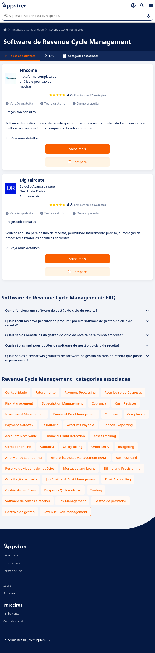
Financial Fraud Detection (65, 436)
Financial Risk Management (74, 414)
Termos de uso (12, 571)
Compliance (136, 414)
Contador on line (18, 446)
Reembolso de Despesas (123, 392)
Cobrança (99, 403)
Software (9, 593)
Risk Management (19, 403)
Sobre (7, 585)
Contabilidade (16, 392)
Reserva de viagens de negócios (30, 468)
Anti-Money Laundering (23, 457)
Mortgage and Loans (79, 468)
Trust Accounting (118, 479)
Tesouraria (50, 425)
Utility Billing (72, 446)
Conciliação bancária (21, 479)
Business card (126, 457)
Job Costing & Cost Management (71, 479)
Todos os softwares (20, 56)
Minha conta (11, 613)
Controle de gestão (20, 512)
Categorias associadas (80, 56)
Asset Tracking (105, 436)
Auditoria (47, 446)
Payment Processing (80, 392)
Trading (96, 490)
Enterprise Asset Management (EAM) (78, 457)
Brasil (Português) (34, 640)
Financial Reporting (118, 425)
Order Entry (100, 446)
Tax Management (72, 501)
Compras (111, 414)
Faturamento (46, 392)
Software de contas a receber (27, 501)
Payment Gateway (19, 425)
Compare (80, 162)
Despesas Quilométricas (62, 490)
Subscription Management (62, 403)
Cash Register (125, 403)
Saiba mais (77, 149)
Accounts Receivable (21, 436)
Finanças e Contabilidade (28, 29)
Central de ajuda (13, 621)
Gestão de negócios (20, 490)
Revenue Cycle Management (65, 512)
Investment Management (25, 414)
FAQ (49, 56)
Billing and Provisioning (122, 468)
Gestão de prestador (110, 501)
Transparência (12, 563)
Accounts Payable (80, 425)
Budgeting (126, 446)
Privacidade (10, 555)
